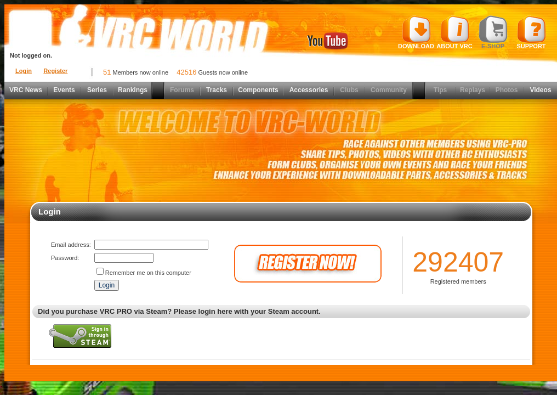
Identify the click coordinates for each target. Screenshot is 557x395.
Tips (440, 90)
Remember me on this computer (148, 272)
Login (23, 70)
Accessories (308, 90)
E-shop (493, 32)
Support (531, 32)
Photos (507, 90)
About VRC (454, 32)
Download (416, 32)
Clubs (349, 90)
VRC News (25, 90)
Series (97, 90)
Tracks (216, 90)
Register (55, 70)
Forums (182, 90)
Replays (472, 90)
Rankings (132, 90)
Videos (540, 90)
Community (389, 90)
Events (64, 90)
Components (258, 90)
